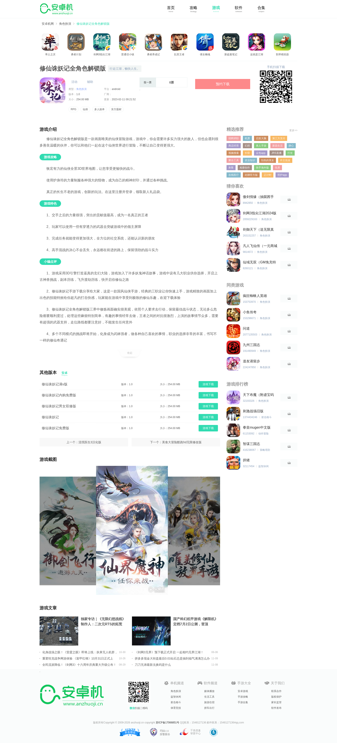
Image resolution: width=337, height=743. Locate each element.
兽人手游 (261, 145)
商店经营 (233, 145)
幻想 (247, 145)
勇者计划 (76, 54)
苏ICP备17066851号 (167, 722)
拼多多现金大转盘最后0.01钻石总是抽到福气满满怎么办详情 (172, 658)
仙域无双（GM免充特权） (259, 262)
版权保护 (276, 696)
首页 (171, 8)
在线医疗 (233, 174)
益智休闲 (176, 696)
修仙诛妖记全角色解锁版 (93, 23)
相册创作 (245, 167)
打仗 (290, 152)
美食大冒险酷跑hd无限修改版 (182, 442)
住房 (277, 167)
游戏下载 (208, 384)
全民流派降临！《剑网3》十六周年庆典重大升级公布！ (79, 664)
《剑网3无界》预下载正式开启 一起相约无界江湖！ (169, 652)
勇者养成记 (153, 54)
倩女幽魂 (205, 54)
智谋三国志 (251, 444)
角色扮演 (65, 23)
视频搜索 (233, 152)
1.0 (78, 94)
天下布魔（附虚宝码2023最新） (258, 395)
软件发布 (276, 707)
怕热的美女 (267, 160)
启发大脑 (261, 138)
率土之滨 (50, 54)
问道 (246, 328)
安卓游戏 (243, 691)
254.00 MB (82, 99)
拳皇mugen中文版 (257, 427)
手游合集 (243, 702)
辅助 (90, 81)
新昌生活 (277, 145)
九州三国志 (251, 345)
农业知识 (250, 160)
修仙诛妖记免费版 (55, 428)
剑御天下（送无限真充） (258, 230)
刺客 (231, 167)
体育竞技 (176, 707)
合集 (261, 8)
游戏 (216, 8)
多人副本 (99, 109)
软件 (238, 8)
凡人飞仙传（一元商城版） (260, 246)
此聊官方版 (251, 174)
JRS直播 (276, 152)
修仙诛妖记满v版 (54, 384)
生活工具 (209, 696)
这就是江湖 (256, 54)
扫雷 (247, 152)
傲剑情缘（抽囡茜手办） (258, 197)
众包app (260, 152)
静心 (291, 145)
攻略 (193, 8)
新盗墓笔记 (230, 54)
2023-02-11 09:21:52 (124, 99)
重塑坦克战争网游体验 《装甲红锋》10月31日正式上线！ (77, 658)
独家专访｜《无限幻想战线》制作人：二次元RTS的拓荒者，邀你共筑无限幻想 (103, 622)
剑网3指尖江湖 (101, 54)
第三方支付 (278, 138)
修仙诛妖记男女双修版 (59, 406)
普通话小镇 (127, 54)
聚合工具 (233, 160)
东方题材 (116, 109)
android (116, 89)
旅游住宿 (209, 702)
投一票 (148, 82)
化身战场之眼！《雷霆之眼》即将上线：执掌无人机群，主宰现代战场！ (80, 652)
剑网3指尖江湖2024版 (260, 213)
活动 (74, 81)
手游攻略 (243, 696)
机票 (247, 138)
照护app (282, 174)
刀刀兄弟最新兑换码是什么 (153, 664)
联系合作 (276, 691)
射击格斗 (176, 702)
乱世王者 (179, 54)
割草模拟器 (282, 54)
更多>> (293, 130)
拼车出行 (209, 707)
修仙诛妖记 (50, 417)
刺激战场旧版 (253, 411)
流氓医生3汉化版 (89, 442)
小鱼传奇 (250, 312)
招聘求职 (233, 138)
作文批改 (285, 160)
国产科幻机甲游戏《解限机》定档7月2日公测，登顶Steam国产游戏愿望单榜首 (195, 622)
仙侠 (85, 109)
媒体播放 (209, 691)
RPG (73, 109)
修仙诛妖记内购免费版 (59, 395)
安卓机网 (48, 23)
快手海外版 (262, 167)
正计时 (267, 174)
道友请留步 (251, 361)
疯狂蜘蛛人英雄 (255, 296)
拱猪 (246, 460)
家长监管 (276, 702)
